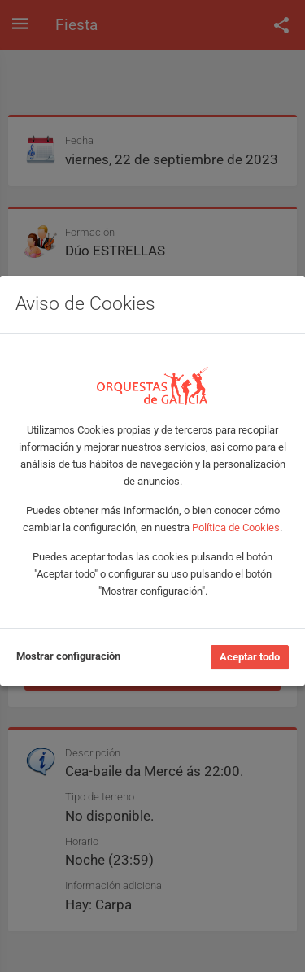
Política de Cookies (236, 527)
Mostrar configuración (68, 656)
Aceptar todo (250, 657)
